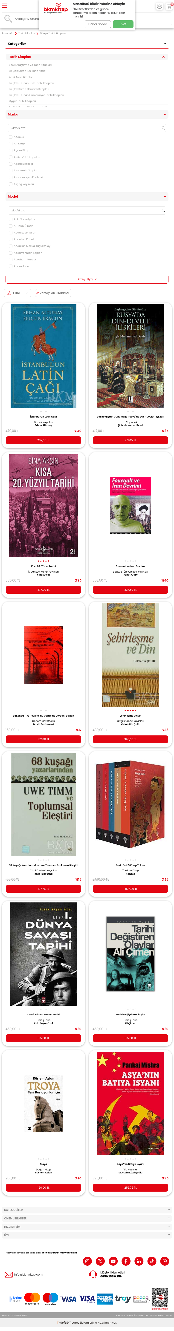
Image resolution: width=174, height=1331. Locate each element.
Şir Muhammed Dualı (130, 425)
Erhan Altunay (43, 425)
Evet (123, 24)
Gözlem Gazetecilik (43, 721)
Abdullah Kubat (21, 239)
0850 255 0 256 (111, 1276)
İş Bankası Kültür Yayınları (43, 571)
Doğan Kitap (43, 1169)
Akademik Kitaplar (23, 170)
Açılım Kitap (19, 150)
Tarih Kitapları (26, 33)
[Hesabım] (159, 6)
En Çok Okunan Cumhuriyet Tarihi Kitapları (36, 95)
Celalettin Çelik (130, 724)
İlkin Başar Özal (43, 1023)
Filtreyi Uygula (87, 279)
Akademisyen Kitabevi (26, 177)
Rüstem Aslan (43, 1172)
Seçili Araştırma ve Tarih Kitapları (30, 65)
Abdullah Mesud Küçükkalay (29, 246)
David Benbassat (43, 724)
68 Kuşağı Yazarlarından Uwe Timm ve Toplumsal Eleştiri (43, 865)
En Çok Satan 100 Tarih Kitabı (27, 71)
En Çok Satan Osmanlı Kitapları (29, 89)
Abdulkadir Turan (22, 232)
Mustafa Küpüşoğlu (130, 1172)
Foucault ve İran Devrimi (130, 566)
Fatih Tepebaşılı (43, 874)
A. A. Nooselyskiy (22, 219)
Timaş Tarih (43, 1020)
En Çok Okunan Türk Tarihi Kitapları (31, 83)
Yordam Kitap (130, 870)
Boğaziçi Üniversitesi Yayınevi (130, 571)
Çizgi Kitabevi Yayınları (130, 721)
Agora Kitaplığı (21, 164)
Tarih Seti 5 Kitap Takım (130, 865)
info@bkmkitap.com (28, 1274)
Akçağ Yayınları (21, 184)
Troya (43, 1164)
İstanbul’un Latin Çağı (43, 416)
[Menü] (4, 6)
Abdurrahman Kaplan (25, 253)
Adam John (19, 266)
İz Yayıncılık (130, 422)
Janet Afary (130, 574)
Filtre (17, 293)
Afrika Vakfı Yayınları (24, 157)
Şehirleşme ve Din (131, 715)
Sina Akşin (43, 574)
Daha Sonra (97, 24)
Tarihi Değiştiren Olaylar (130, 1014)
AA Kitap (17, 143)
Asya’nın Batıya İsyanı (130, 1164)
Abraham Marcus (23, 259)
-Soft (62, 1323)
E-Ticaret (73, 1323)
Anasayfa (7, 33)
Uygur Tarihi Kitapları (22, 101)
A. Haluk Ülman (21, 226)
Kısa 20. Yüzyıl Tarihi (43, 566)
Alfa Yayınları (130, 1169)
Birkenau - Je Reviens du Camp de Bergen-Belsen (43, 715)
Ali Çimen (130, 1023)
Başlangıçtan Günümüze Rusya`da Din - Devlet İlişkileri (130, 416)
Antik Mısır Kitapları (21, 77)
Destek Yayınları (43, 422)
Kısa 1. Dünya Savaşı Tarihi (43, 1014)
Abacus (16, 137)
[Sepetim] (169, 6)
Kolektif (130, 874)
